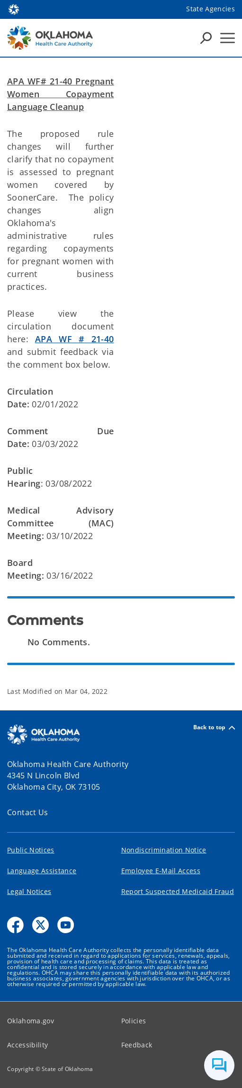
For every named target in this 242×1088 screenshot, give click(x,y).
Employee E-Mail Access (160, 870)
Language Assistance (41, 870)
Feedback (136, 1044)
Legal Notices (29, 891)
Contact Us (27, 812)
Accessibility (27, 1044)
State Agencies (210, 8)
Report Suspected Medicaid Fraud (177, 891)
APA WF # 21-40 (74, 339)
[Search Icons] (206, 37)
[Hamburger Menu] (227, 38)
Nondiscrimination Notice (163, 849)
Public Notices (30, 849)
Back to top (214, 728)
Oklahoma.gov (30, 1020)
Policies (133, 1020)
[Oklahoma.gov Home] (13, 8)
